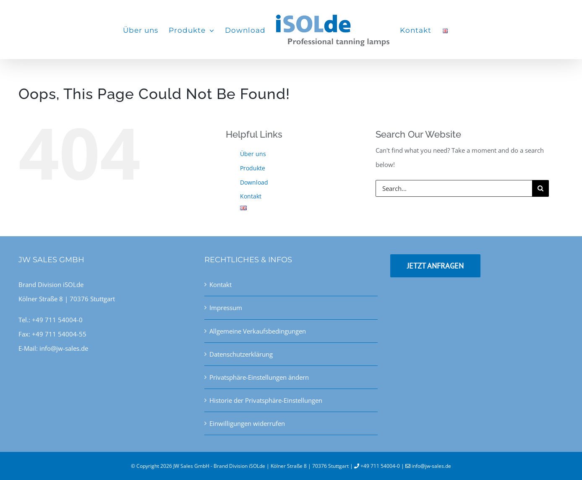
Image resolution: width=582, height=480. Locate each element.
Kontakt (250, 196)
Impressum (225, 307)
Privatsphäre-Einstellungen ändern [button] (259, 377)
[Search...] (454, 188)
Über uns (253, 154)
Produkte (252, 168)
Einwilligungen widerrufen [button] (247, 423)
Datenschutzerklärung (241, 354)
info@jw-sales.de (431, 466)
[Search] (540, 188)
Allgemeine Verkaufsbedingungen (257, 331)
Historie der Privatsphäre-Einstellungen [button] (265, 400)
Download (254, 182)
